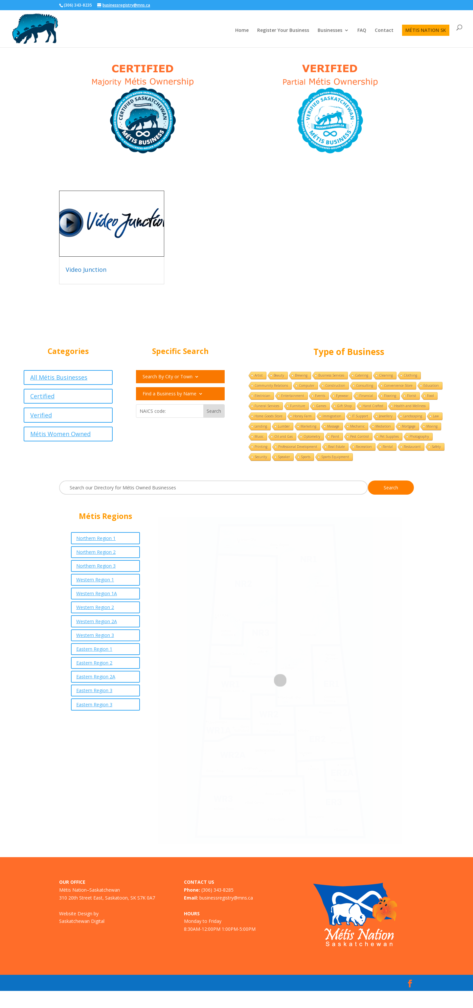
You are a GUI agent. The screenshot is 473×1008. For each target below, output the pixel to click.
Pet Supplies (389, 436)
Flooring (390, 395)
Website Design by (79, 913)
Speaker (284, 457)
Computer (306, 385)
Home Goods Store (268, 416)
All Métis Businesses (58, 377)
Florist (411, 395)
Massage (333, 426)
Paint (335, 436)
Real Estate (336, 446)
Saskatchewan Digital (81, 921)
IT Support (360, 416)
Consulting (364, 385)
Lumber (284, 426)
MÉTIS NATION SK (425, 30)
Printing (261, 446)
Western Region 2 (95, 607)
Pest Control (359, 436)
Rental (388, 446)
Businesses (330, 30)
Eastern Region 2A (95, 676)
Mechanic (357, 426)
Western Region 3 (95, 635)
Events (320, 395)
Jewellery (386, 416)
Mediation (383, 426)
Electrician (262, 395)
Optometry (312, 436)
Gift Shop (344, 406)
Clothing (410, 375)
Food (430, 395)
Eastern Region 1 (94, 649)
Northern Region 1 (96, 538)
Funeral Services (267, 406)
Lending (261, 426)
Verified (41, 415)
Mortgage (409, 426)
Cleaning (386, 375)
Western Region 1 (95, 579)
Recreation (364, 446)
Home (242, 30)
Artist (259, 375)
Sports (305, 457)
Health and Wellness (410, 406)
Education (431, 385)
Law (436, 416)
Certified (42, 396)
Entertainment (292, 395)
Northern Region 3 (96, 566)
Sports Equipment (335, 457)
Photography (419, 436)
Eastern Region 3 (94, 690)
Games (321, 406)
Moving (432, 426)
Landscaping (412, 416)
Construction (335, 385)
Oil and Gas (283, 436)
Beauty (279, 375)
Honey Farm (302, 416)
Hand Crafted (373, 406)
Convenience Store (398, 385)
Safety (436, 446)
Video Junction (86, 269)
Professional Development (297, 446)
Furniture (297, 406)
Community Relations (271, 385)
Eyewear (342, 395)
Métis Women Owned (60, 434)
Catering (361, 375)
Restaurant (412, 446)
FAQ (361, 30)
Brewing (301, 375)
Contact (384, 30)
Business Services (331, 375)
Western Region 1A (96, 593)
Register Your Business (283, 30)
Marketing (308, 426)
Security (261, 457)
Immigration (332, 416)
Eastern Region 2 (94, 663)
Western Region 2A (96, 621)
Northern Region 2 (96, 552)
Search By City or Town (167, 377)
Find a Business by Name (169, 394)
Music (259, 436)
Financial (366, 395)
